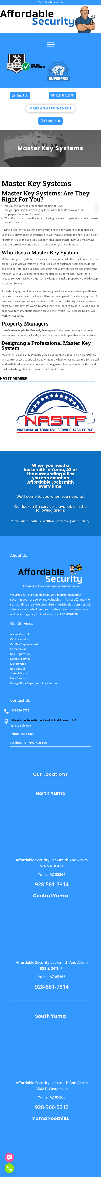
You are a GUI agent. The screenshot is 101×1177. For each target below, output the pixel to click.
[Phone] (9, 1168)
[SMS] (9, 1157)
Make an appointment (50, 108)
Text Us (52, 120)
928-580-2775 (65, 95)
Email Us (22, 95)
